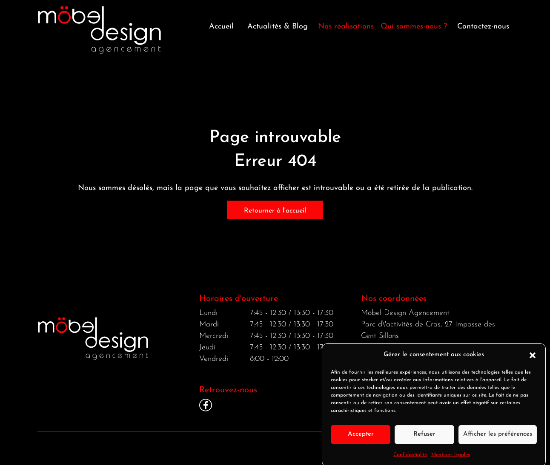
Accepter (361, 438)
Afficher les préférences (497, 438)
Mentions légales (450, 458)
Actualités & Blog (277, 27)
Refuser (424, 438)
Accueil (221, 27)
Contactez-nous (483, 27)
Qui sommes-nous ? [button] (414, 27)
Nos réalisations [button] (346, 27)
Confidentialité (410, 458)
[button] (532, 359)
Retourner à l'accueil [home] (275, 210)
